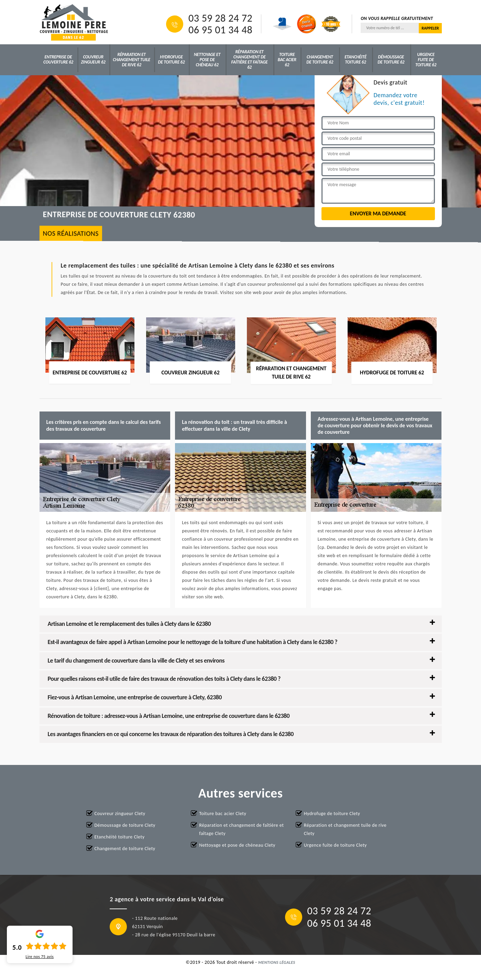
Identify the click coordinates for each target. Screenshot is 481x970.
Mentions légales (276, 962)
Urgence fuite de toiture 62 (425, 59)
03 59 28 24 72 (220, 18)
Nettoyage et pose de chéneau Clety (237, 845)
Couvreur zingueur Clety (120, 813)
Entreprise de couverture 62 (58, 59)
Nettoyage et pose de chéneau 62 (207, 59)
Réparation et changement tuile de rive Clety (345, 829)
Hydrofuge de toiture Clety (332, 813)
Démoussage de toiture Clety (125, 825)
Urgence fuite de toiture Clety (335, 845)
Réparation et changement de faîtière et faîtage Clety (241, 829)
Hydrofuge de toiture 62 (171, 59)
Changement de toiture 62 (319, 59)
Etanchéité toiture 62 (356, 59)
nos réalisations (71, 233)
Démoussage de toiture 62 (391, 59)
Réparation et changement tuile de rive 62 (131, 59)
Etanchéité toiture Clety (120, 837)
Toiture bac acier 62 (287, 59)
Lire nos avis (39, 956)
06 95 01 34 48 (220, 30)
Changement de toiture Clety (125, 848)
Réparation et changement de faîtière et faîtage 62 (249, 59)
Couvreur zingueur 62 (93, 59)
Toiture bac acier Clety (222, 813)
